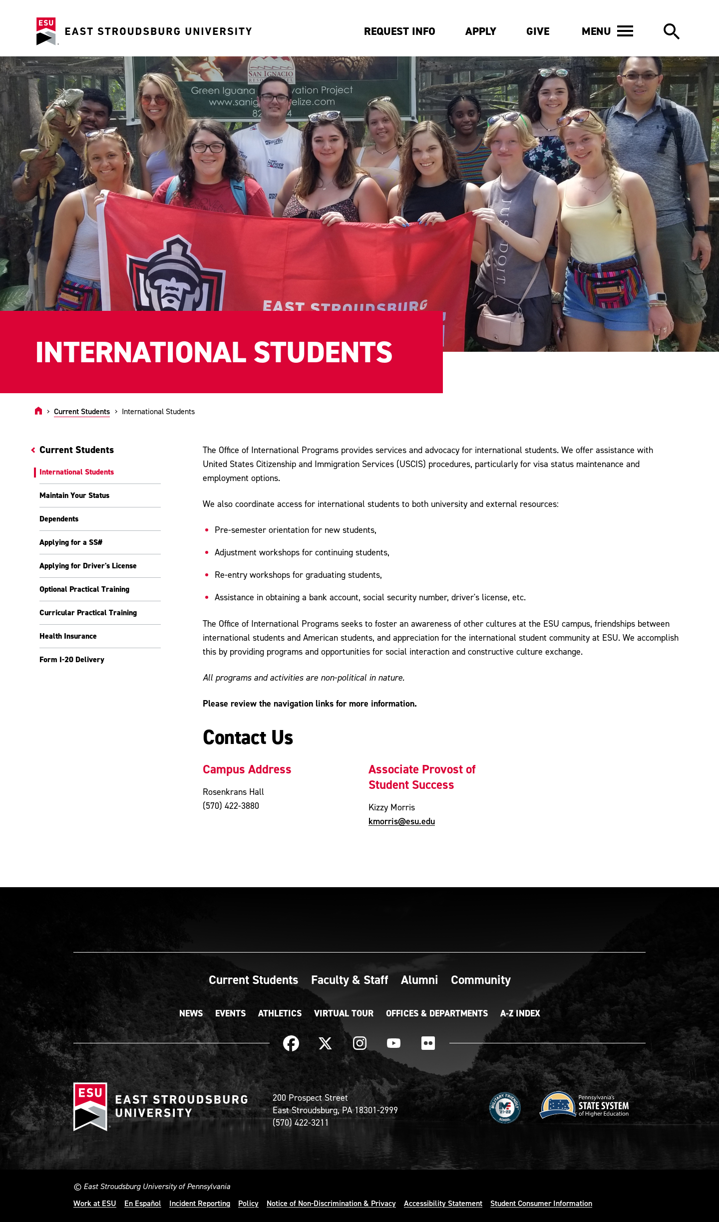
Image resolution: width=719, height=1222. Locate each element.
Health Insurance (68, 636)
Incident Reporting (199, 1203)
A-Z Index (520, 1013)
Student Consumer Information (541, 1203)
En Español (142, 1203)
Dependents (58, 518)
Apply (480, 31)
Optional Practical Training (84, 589)
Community (481, 979)
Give (537, 31)
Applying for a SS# (70, 542)
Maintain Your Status (74, 495)
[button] (607, 31)
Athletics (280, 1013)
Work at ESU (94, 1203)
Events (230, 1013)
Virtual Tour (343, 1013)
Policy (248, 1203)
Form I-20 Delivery (71, 659)
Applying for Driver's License (88, 565)
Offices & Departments (437, 1013)
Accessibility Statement (443, 1203)
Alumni (419, 979)
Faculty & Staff (349, 979)
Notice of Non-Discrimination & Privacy (331, 1203)
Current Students (82, 411)
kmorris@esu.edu (401, 821)
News (191, 1013)
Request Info (399, 31)
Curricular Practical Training (88, 612)
